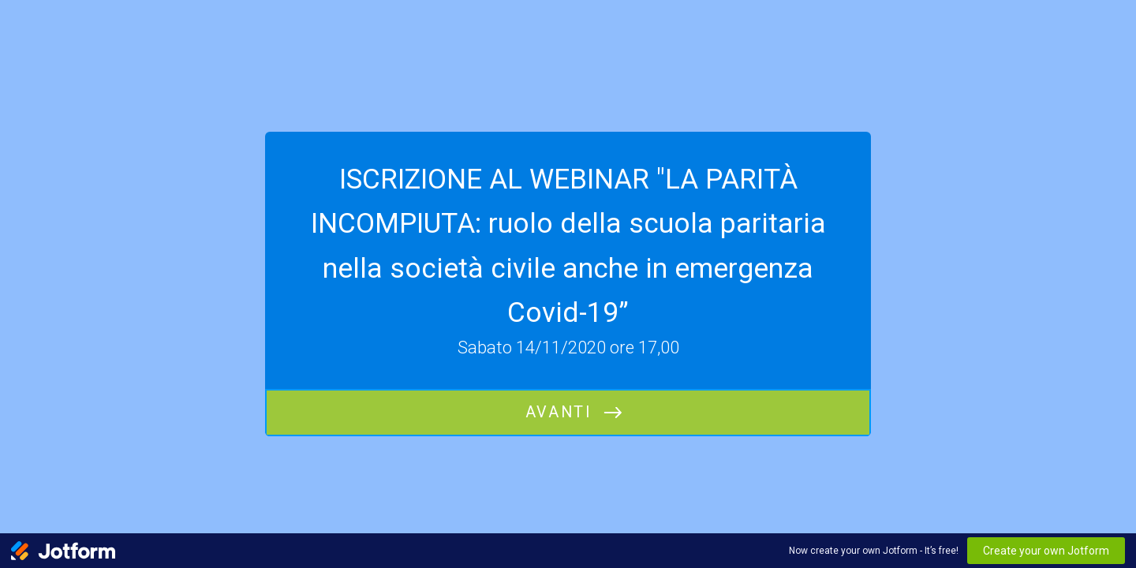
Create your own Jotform (1046, 550)
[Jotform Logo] (63, 550)
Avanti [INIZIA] (558, 412)
